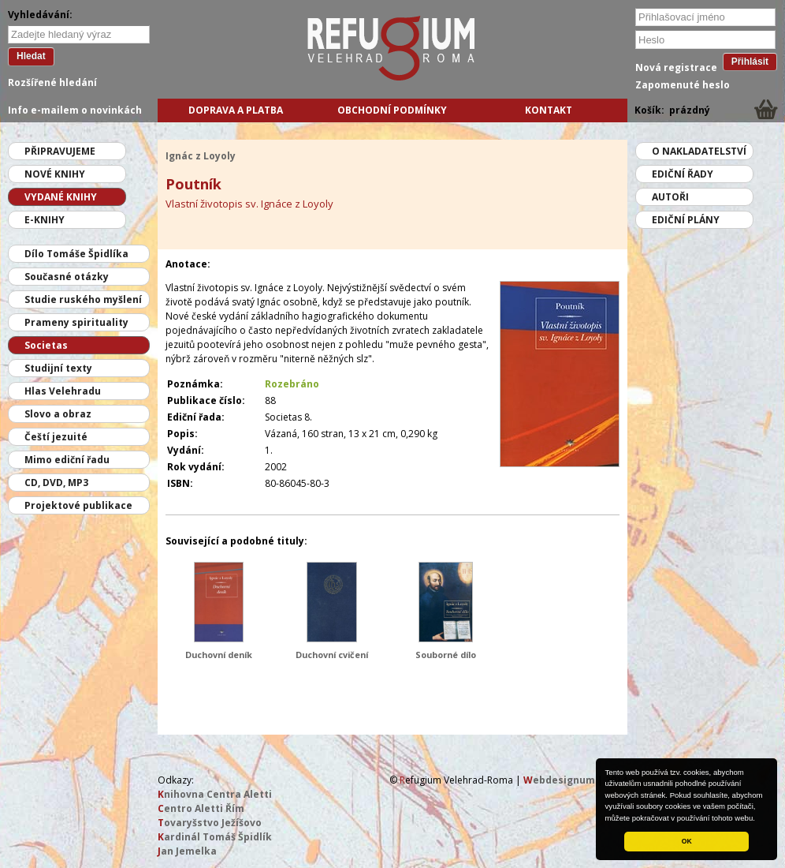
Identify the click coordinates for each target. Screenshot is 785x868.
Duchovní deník (218, 654)
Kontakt (548, 110)
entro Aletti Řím (201, 808)
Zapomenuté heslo (682, 85)
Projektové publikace (78, 505)
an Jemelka (187, 851)
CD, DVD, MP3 (56, 482)
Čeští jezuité (55, 436)
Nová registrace (676, 67)
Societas (46, 345)
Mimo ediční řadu (67, 459)
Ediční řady (682, 174)
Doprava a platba (235, 110)
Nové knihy (54, 174)
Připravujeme (59, 151)
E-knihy (44, 219)
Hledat (31, 56)
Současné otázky (66, 276)
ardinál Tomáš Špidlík (215, 837)
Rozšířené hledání (52, 82)
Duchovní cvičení (332, 654)
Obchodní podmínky (392, 110)
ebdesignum (559, 780)
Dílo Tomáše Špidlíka (76, 253)
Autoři (670, 197)
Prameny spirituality (76, 322)
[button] (759, 819)
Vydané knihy (60, 197)
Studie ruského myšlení (83, 299)
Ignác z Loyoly (201, 156)
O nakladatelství (699, 151)
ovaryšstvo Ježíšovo (210, 822)
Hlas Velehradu (62, 391)
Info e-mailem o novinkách (75, 110)
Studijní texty (58, 368)
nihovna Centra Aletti (215, 794)
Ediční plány (686, 219)
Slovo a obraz (57, 414)
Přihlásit (749, 61)
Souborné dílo (445, 654)
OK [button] (687, 841)
